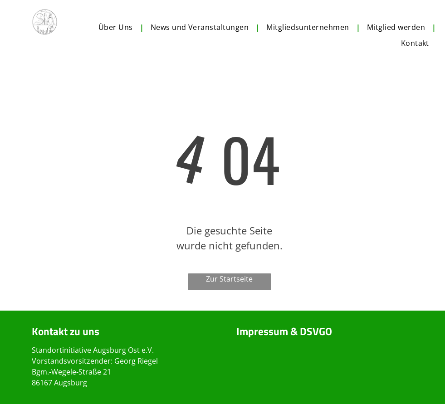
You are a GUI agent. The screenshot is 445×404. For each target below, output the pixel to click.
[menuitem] (118, 27)
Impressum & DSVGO (284, 331)
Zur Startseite (229, 279)
